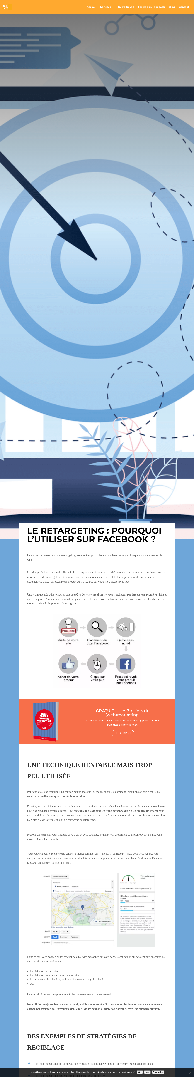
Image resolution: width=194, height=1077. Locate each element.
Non (147, 1072)
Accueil (91, 7)
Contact (184, 7)
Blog (172, 7)
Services (105, 7)
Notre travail (126, 7)
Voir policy (158, 1072)
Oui (140, 1072)
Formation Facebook (151, 7)
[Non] (190, 1072)
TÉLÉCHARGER (122, 733)
